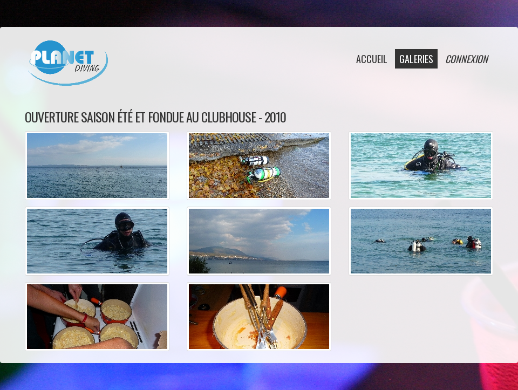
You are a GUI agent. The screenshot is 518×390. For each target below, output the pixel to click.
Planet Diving (67, 63)
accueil (371, 59)
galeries (416, 59)
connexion (466, 59)
